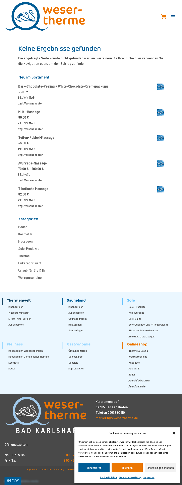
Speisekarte (75, 356)
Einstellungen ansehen (160, 467)
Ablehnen (127, 467)
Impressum (149, 477)
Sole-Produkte (28, 248)
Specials (73, 362)
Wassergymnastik (18, 312)
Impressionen (76, 368)
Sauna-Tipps (75, 330)
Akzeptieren (94, 467)
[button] (174, 433)
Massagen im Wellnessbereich (25, 350)
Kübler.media (30, 481)
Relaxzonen (75, 324)
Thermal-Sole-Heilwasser (143, 330)
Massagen (25, 241)
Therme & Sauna (138, 350)
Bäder (22, 226)
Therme (24, 255)
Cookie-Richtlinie (108, 477)
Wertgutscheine (30, 277)
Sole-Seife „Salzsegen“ (142, 336)
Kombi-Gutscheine (139, 380)
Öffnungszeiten (77, 350)
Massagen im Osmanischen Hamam (28, 356)
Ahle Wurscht (136, 312)
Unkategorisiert (29, 263)
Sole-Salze (135, 318)
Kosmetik (25, 234)
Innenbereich (15, 306)
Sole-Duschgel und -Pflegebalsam (148, 324)
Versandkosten (33, 103)
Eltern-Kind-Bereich (19, 318)
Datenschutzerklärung (130, 477)
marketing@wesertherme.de (117, 418)
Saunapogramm (77, 318)
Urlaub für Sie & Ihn (32, 270)
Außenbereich (16, 324)
